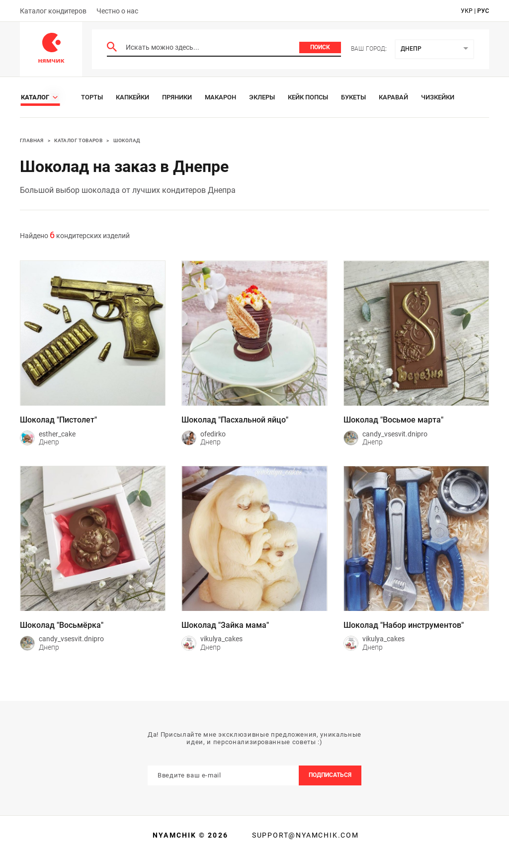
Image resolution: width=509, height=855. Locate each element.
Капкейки (132, 97)
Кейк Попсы (308, 97)
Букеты (353, 97)
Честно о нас (117, 11)
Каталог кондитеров (53, 11)
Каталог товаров (78, 140)
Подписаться (330, 774)
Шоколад (127, 140)
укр (467, 10)
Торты (92, 97)
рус (483, 10)
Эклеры (262, 97)
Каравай (393, 97)
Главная (32, 140)
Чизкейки (437, 97)
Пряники (177, 97)
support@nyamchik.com (304, 835)
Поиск (320, 47)
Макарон (220, 97)
